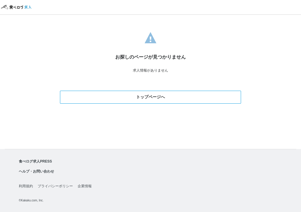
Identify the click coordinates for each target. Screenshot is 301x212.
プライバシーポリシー (55, 186)
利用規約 (26, 186)
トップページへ (150, 97)
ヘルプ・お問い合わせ (36, 171)
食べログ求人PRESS (35, 161)
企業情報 (85, 186)
